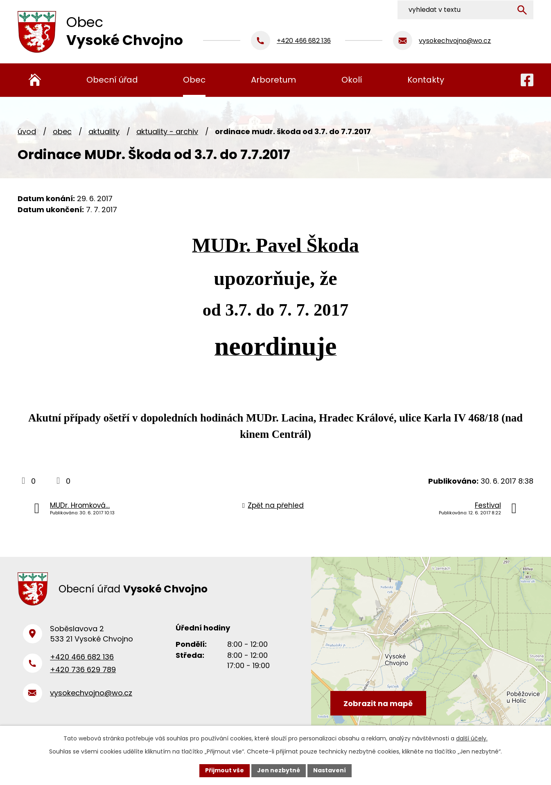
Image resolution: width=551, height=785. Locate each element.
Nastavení (329, 770)
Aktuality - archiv (167, 131)
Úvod (27, 131)
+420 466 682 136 (82, 658)
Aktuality (104, 131)
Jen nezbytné (278, 770)
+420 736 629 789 (83, 671)
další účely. (472, 738)
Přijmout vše (224, 770)
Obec (62, 131)
